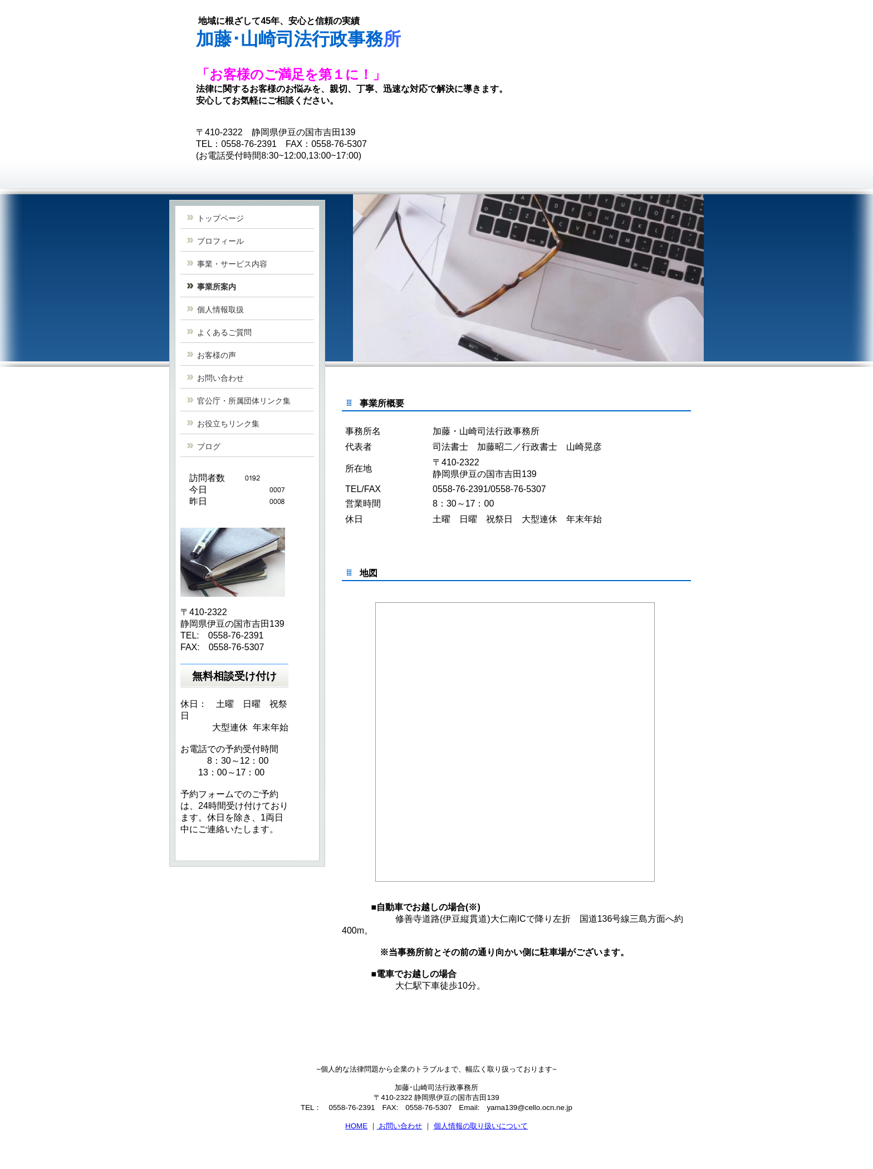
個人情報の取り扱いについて (481, 1126)
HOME (356, 1126)
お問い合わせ (400, 1126)
